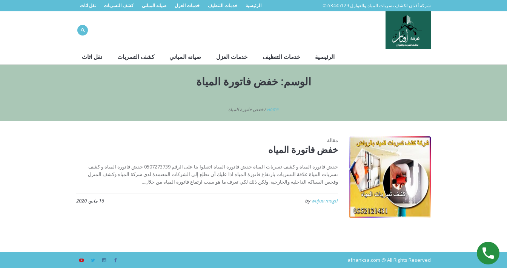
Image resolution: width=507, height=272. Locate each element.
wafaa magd (325, 200)
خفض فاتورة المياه (303, 149)
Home (273, 109)
